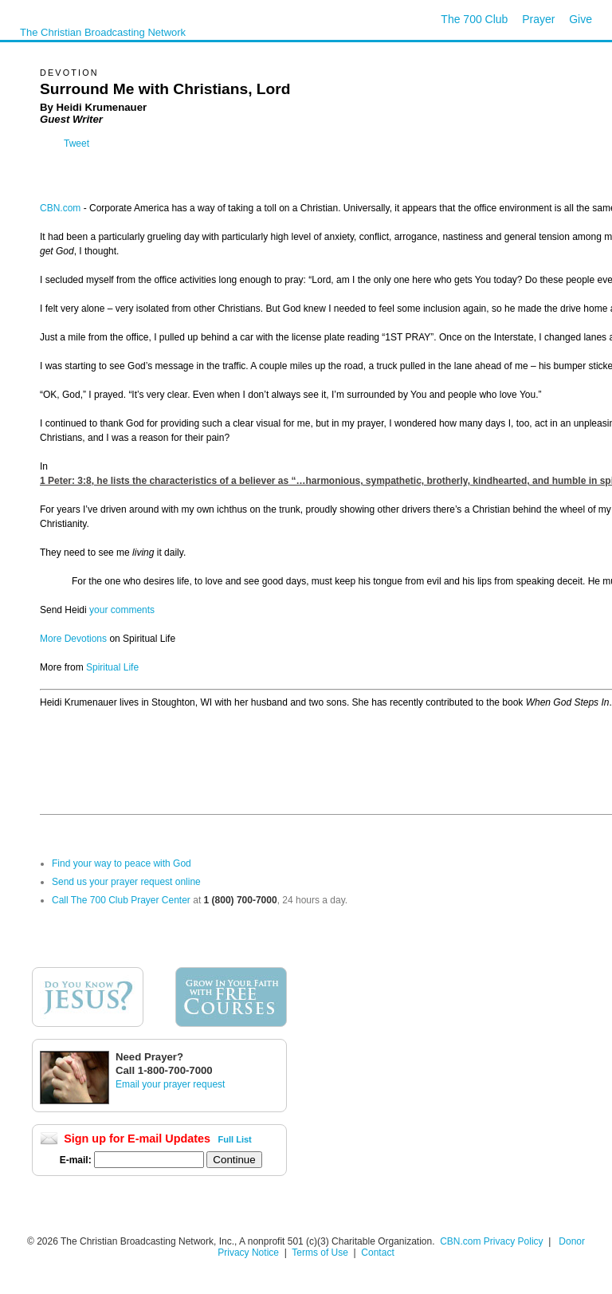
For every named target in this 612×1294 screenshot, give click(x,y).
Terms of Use (321, 1252)
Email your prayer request (170, 1084)
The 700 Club (474, 19)
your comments (122, 610)
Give (580, 19)
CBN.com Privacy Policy (491, 1241)
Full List (235, 1139)
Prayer (538, 19)
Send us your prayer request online (126, 881)
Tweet (76, 143)
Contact (377, 1252)
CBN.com (60, 208)
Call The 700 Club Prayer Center (121, 900)
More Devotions (73, 638)
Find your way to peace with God (121, 863)
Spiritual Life (111, 667)
